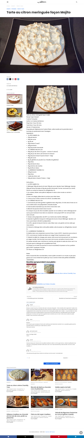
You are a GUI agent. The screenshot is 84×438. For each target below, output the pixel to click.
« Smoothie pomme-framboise (35, 298)
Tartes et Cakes (20, 6)
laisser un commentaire (52, 363)
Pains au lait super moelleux (40, 414)
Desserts (13, 6)
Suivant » (62, 357)
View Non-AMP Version (50, 431)
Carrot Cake (10, 105)
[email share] (13, 79)
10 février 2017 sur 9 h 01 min (35, 320)
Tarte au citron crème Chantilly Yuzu (17, 386)
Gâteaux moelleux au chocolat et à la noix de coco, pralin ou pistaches (18, 415)
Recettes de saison (35, 411)
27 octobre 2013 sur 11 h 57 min (35, 332)
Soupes (60, 409)
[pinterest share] (15, 79)
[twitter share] (10, 79)
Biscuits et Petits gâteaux (37, 382)
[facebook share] (7, 79)
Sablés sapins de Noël (62, 387)
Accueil (8, 6)
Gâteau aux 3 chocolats (13, 132)
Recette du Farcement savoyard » (68, 298)
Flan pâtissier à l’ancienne (13, 118)
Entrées (57, 409)
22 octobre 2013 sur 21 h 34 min (35, 351)
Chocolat (46, 382)
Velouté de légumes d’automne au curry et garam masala (65, 413)
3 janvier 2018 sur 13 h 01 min (35, 306)
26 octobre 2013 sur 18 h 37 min (35, 341)
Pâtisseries (14, 8)
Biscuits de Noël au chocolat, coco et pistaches (40, 388)
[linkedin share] (18, 79)
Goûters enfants (59, 384)
